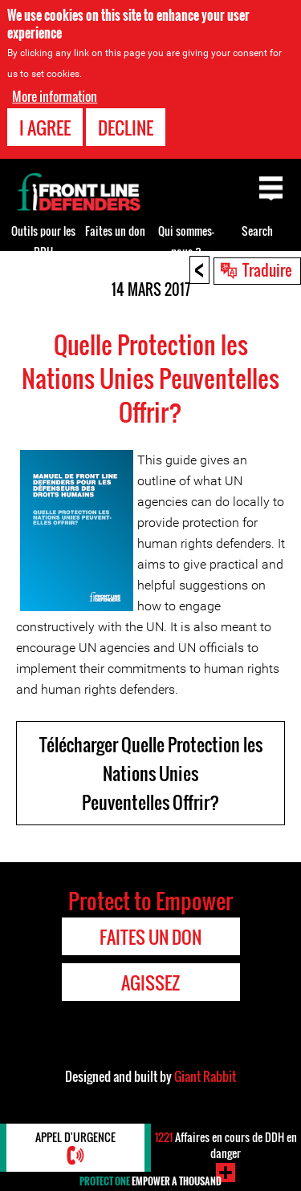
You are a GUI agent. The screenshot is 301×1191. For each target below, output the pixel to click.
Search (257, 230)
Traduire (267, 269)
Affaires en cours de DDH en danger (226, 1144)
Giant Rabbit (205, 1076)
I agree (45, 127)
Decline (125, 127)
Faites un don (115, 230)
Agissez (150, 982)
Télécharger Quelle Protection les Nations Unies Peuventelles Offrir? (150, 773)
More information (54, 96)
